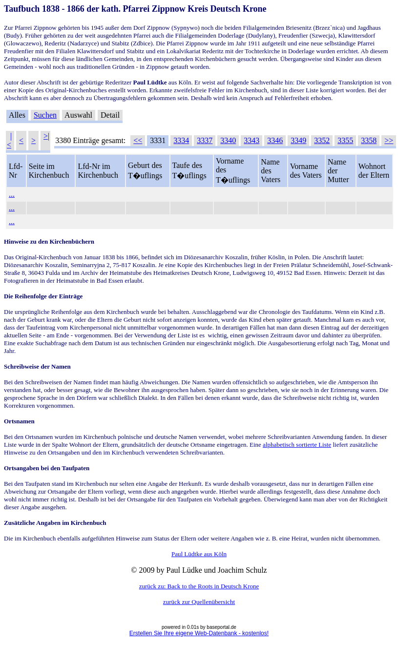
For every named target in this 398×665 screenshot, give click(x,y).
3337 (204, 140)
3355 (345, 140)
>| (46, 136)
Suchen (45, 115)
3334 (181, 140)
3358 (369, 140)
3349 (298, 140)
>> (388, 140)
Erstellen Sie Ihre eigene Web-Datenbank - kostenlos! (199, 633)
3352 (322, 140)
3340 (228, 140)
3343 (251, 140)
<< (137, 140)
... (12, 194)
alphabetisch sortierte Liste (297, 444)
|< (9, 140)
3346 (275, 140)
